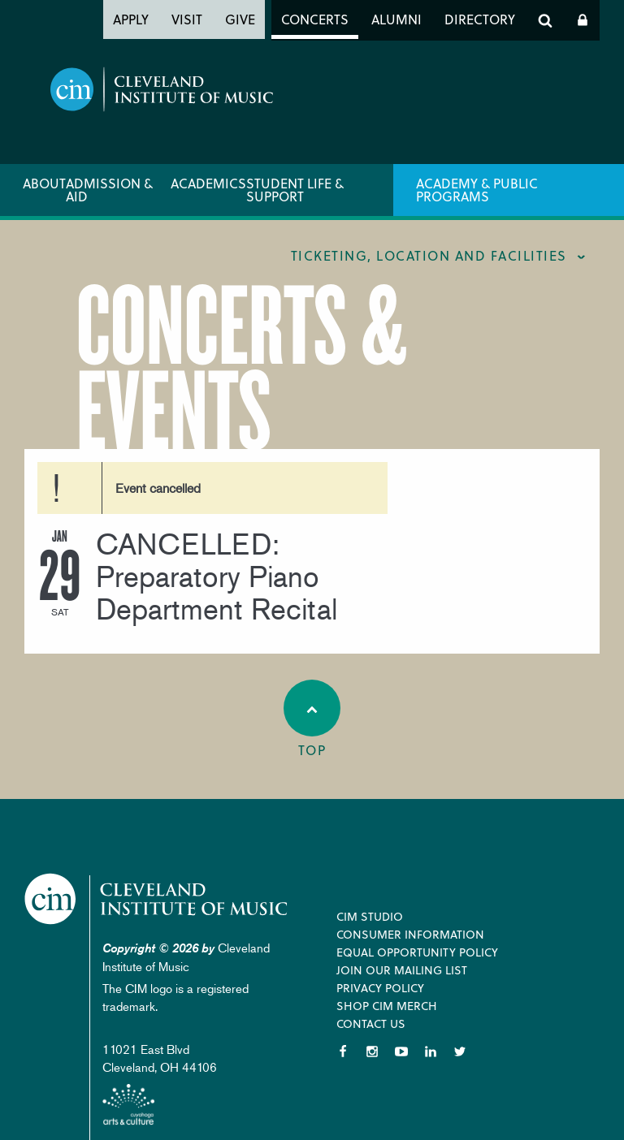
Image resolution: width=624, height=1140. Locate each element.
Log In (582, 20)
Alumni (396, 19)
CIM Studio (369, 916)
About (44, 183)
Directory (479, 19)
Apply (131, 19)
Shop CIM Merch (386, 1005)
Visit (186, 19)
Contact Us (370, 1023)
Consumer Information (410, 934)
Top (312, 719)
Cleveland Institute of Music (156, 899)
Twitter (459, 1051)
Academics (208, 183)
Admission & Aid (109, 189)
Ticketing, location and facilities (429, 255)
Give (240, 19)
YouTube (401, 1051)
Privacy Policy (380, 987)
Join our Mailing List (401, 969)
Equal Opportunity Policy (417, 952)
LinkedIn (430, 1051)
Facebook (342, 1051)
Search (545, 20)
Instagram (372, 1051)
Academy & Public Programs (477, 189)
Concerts (315, 19)
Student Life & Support (295, 189)
